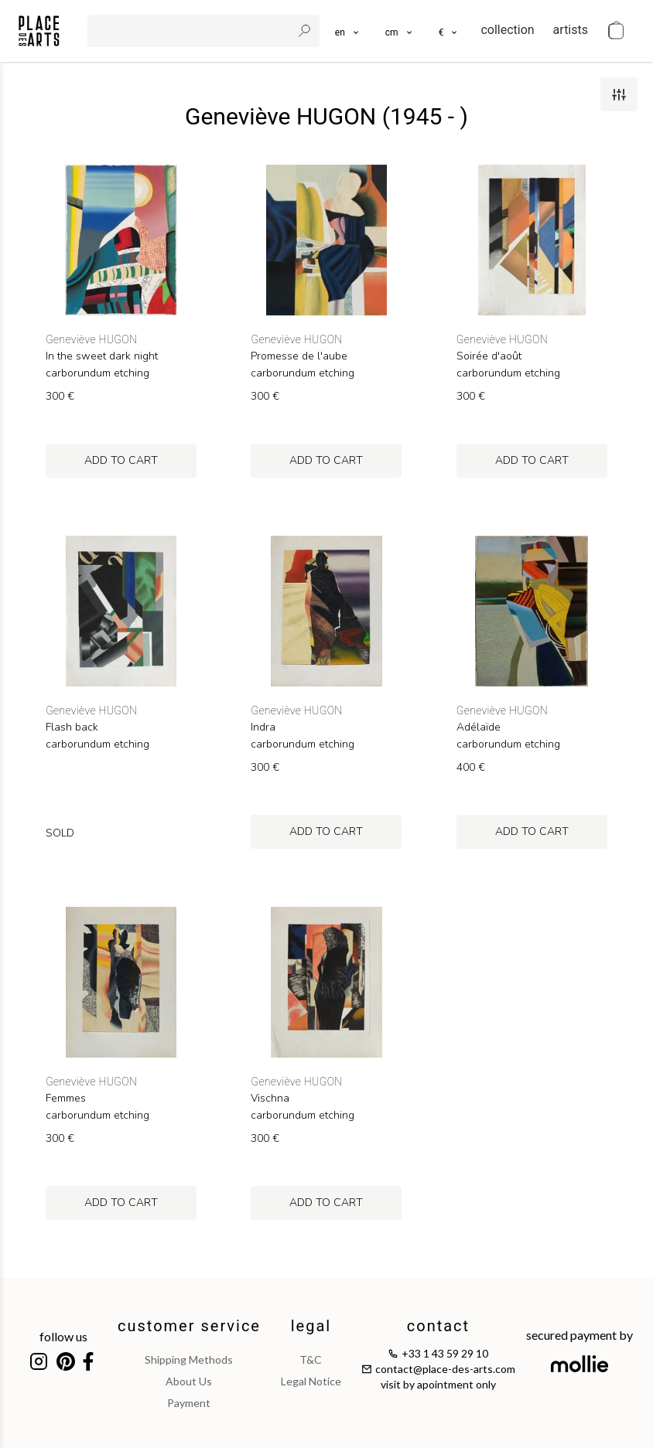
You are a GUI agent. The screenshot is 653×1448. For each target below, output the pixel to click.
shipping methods (189, 1359)
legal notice (311, 1381)
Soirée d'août (488, 356)
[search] (191, 31)
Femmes (66, 1098)
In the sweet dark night (102, 356)
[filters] (619, 94)
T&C (310, 1359)
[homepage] (39, 30)
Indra (263, 727)
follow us (63, 1336)
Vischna (270, 1098)
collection (507, 29)
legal (311, 1326)
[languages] (348, 31)
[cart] (615, 31)
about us (189, 1381)
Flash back (72, 727)
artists (570, 29)
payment (188, 1402)
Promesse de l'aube (299, 356)
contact (438, 1326)
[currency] (449, 31)
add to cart (121, 460)
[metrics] (399, 31)
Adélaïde (478, 727)
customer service (189, 1326)
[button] (399, 31)
